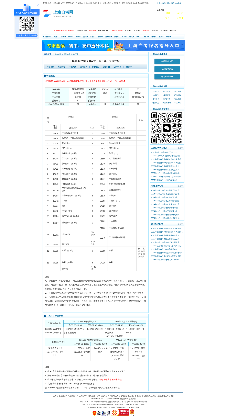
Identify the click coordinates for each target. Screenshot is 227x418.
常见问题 (144, 24)
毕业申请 (155, 31)
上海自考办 (170, 24)
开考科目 (117, 67)
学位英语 (177, 103)
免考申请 (128, 31)
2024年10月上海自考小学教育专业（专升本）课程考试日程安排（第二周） (167, 197)
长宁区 (71, 37)
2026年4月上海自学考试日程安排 (164, 152)
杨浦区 (100, 37)
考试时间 (177, 91)
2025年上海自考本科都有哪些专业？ (165, 166)
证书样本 (166, 99)
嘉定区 (131, 37)
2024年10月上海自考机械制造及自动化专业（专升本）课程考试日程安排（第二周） (167, 218)
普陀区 (85, 37)
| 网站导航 (170, 3)
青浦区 (153, 37)
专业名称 (50, 67)
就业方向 (129, 67)
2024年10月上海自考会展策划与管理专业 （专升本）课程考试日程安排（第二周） (167, 194)
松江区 (146, 37)
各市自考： (47, 37)
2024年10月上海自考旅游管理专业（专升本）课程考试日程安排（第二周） (167, 208)
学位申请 (173, 31)
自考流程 (155, 91)
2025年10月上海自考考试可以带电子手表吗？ (167, 173)
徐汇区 (63, 37)
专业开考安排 (157, 186)
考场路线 (177, 99)
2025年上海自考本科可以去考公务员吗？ (167, 159)
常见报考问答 (157, 224)
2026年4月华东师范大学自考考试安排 (165, 156)
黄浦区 (56, 37)
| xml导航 (178, 3)
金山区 (139, 37)
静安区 (78, 37)
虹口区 (93, 37)
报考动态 (70, 24)
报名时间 (166, 91)
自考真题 (157, 24)
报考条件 (83, 67)
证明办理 (155, 99)
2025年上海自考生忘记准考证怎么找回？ (167, 256)
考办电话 (155, 103)
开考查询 (82, 24)
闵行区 (117, 37)
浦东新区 (108, 37)
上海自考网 (57, 54)
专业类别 (72, 67)
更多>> (180, 148)
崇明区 (168, 37)
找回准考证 (166, 103)
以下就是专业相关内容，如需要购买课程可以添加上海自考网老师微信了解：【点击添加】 (85, 81)
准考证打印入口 (104, 31)
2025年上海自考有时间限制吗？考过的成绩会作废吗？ (167, 163)
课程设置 (106, 67)
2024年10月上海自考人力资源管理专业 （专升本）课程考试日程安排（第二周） (167, 201)
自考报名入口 (167, 61)
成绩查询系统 (82, 31)
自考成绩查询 (167, 77)
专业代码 (61, 67)
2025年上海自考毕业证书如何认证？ (165, 170)
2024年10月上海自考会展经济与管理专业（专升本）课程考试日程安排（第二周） (167, 190)
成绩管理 (166, 95)
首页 (47, 24)
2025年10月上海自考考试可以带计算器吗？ (167, 260)
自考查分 (155, 95)
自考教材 (132, 24)
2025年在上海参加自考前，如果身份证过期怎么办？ (167, 177)
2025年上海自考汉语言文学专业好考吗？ (167, 253)
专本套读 (119, 24)
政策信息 (57, 24)
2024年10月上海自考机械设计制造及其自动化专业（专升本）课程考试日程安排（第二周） (167, 215)
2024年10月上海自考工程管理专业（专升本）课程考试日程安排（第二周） (167, 211)
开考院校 (107, 24)
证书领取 (177, 95)
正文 (76, 54)
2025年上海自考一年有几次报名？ (164, 180)
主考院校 (95, 67)
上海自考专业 (69, 54)
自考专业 (94, 24)
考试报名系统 (167, 69)
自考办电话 (161, 3)
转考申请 (137, 31)
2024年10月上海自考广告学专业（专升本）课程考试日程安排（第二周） (167, 204)
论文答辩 (164, 31)
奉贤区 (161, 37)
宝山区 (124, 37)
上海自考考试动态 (159, 148)
